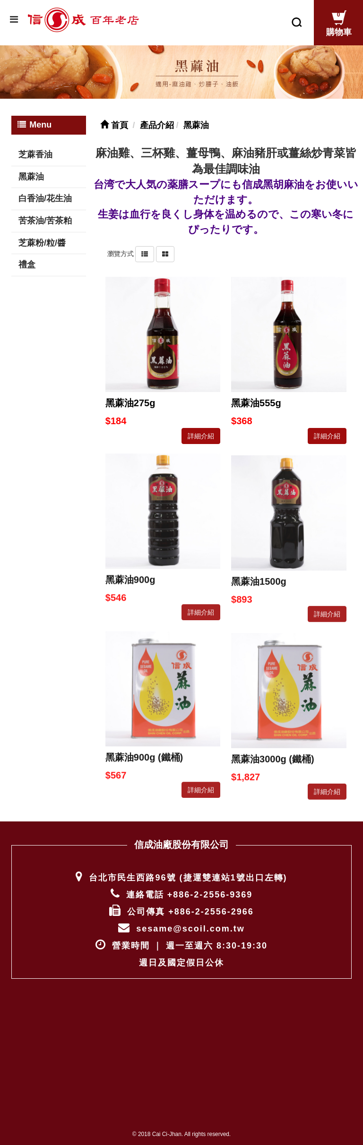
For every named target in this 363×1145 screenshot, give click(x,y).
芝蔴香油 (35, 149)
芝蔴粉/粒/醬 (42, 238)
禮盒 (26, 260)
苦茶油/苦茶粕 (45, 216)
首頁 (114, 120)
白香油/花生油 (45, 193)
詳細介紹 (201, 431)
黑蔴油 (31, 171)
